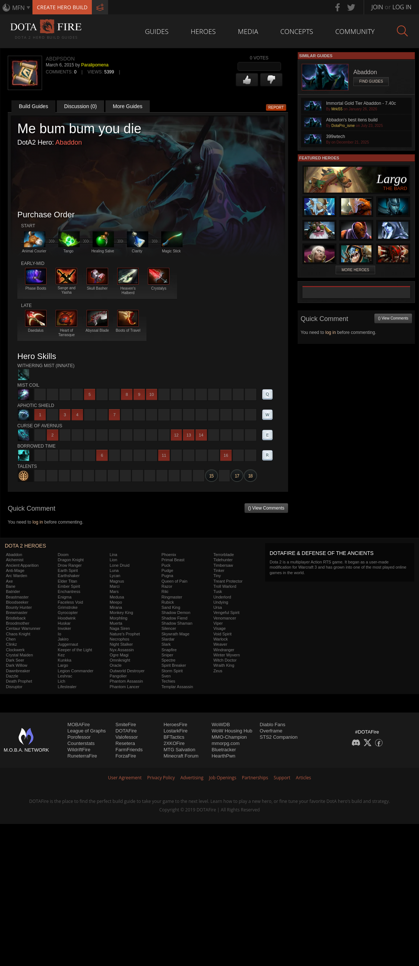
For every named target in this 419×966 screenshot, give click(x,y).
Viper (217, 623)
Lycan (115, 575)
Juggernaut (68, 644)
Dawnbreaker (18, 671)
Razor (167, 586)
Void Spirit (222, 634)
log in (37, 522)
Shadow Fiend (174, 618)
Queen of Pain (174, 581)
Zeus (217, 671)
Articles (303, 777)
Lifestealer (67, 686)
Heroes (203, 31)
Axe (9, 581)
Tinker (218, 570)
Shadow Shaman (177, 623)
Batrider (13, 591)
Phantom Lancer (124, 686)
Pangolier (118, 676)
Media (248, 31)
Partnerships (255, 777)
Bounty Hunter (19, 607)
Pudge (167, 570)
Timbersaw (223, 565)
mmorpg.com (226, 743)
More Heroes (355, 270)
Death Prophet (19, 681)
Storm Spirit (172, 671)
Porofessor (79, 737)
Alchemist (15, 560)
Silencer (169, 628)
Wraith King (223, 665)
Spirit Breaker (174, 665)
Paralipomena (94, 65)
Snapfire (169, 650)
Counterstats (81, 743)
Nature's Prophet (125, 634)
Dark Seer (15, 660)
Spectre (169, 660)
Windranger (223, 650)
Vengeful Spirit (226, 612)
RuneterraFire (82, 756)
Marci (115, 586)
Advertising (192, 777)
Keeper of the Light (75, 650)
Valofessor (126, 737)
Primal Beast (173, 560)
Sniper (167, 655)
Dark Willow (16, 665)
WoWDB (221, 724)
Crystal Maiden (19, 655)
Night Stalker (121, 644)
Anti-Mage (15, 570)
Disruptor (14, 686)
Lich (61, 681)
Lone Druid (119, 565)
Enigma (65, 597)
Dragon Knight (71, 560)
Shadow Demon (176, 612)
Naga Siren (120, 628)
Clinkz (11, 644)
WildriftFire (78, 749)
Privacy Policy (161, 777)
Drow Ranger (70, 565)
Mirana (116, 607)
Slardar (168, 639)
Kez (61, 655)
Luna (114, 570)
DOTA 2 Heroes (25, 546)
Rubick (168, 602)
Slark (166, 644)
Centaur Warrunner (23, 628)
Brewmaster (17, 612)
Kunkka (65, 660)
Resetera (125, 743)
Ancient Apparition (22, 565)
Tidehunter (222, 560)
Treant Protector (227, 581)
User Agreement (125, 777)
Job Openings (222, 777)
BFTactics (173, 737)
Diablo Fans (272, 724)
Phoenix (169, 554)
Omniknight (120, 660)
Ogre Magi (119, 655)
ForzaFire (125, 756)
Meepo (116, 602)
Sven (166, 676)
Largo (63, 665)
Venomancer (224, 618)
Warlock (220, 639)
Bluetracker (224, 749)
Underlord (222, 597)
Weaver (220, 644)
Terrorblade (223, 554)
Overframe (271, 731)
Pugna (167, 575)
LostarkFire (175, 731)
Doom (63, 554)
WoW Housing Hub (232, 731)
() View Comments (266, 508)
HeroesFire (175, 724)
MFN (18, 8)
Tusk (217, 591)
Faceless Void (70, 602)
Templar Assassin (177, 686)
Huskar (64, 623)
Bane (10, 586)
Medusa (117, 597)
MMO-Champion (229, 737)
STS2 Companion (279, 737)
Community (355, 31)
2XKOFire (173, 743)
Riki (165, 591)
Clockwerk (15, 650)
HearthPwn (223, 756)
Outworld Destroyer (127, 671)
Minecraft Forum (180, 756)
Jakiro (63, 639)
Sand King (171, 607)
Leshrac (65, 676)
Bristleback (16, 618)
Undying (220, 602)
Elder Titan (67, 581)
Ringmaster (172, 597)
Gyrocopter (68, 612)
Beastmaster (17, 597)
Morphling (118, 618)
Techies (168, 681)
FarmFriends (129, 749)
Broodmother (18, 623)
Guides (157, 31)
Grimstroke (68, 607)
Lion (113, 560)
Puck (166, 565)
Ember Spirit (69, 586)
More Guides (127, 106)
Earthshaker (69, 575)
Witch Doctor (224, 660)
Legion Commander (76, 671)
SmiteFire (125, 724)
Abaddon (68, 142)
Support (282, 777)
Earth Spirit (68, 570)
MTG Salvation (179, 749)
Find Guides (371, 81)
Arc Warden (16, 575)
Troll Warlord (224, 586)
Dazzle (12, 676)
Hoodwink (67, 618)
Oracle (115, 665)
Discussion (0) (80, 106)
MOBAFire (78, 724)
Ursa (217, 607)
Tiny (217, 575)
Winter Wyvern (226, 655)
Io (59, 634)
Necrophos (119, 639)
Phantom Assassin (126, 681)
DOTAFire (126, 731)
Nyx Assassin (122, 650)
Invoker (64, 628)
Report (276, 108)
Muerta (116, 623)
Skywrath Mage (176, 634)
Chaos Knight (18, 634)
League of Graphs (86, 731)
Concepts (296, 31)
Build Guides (33, 106)
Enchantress (69, 591)
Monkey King (121, 612)
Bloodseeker (17, 602)
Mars (114, 591)
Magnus (117, 581)
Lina (113, 554)
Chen (10, 639)
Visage (219, 628)
